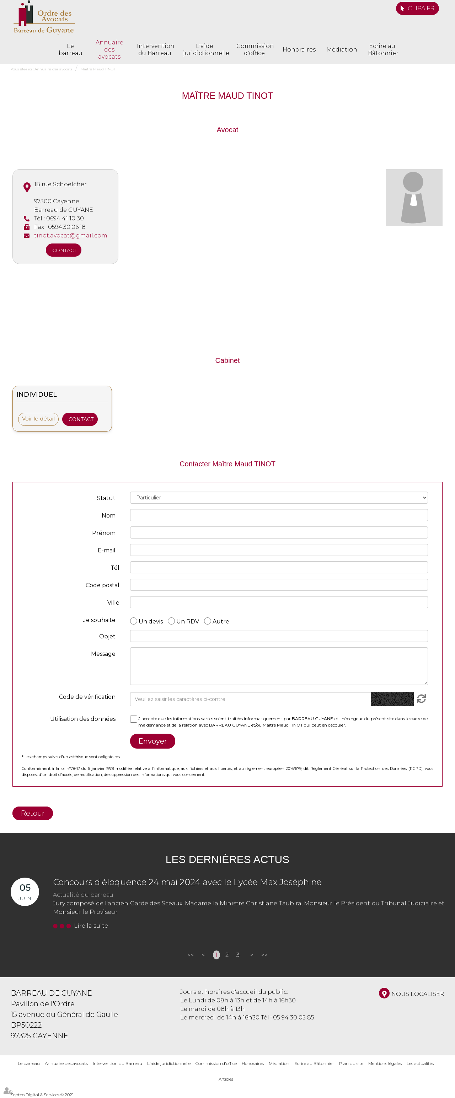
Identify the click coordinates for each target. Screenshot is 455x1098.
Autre (221, 621)
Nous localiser (417, 994)
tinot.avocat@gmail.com (70, 235)
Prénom (104, 533)
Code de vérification (87, 696)
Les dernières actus (227, 859)
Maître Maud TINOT (97, 69)
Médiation (341, 49)
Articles (226, 1079)
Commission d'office (254, 50)
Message (103, 653)
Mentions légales (385, 1063)
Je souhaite (99, 620)
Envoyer (152, 741)
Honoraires (299, 49)
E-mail (107, 550)
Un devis (151, 621)
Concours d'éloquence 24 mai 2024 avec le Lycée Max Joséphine (187, 882)
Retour (33, 813)
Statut (106, 498)
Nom (109, 515)
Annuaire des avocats (109, 49)
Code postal (102, 585)
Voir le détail (38, 418)
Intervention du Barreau (154, 50)
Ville (113, 602)
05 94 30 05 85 (293, 1017)
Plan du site (351, 1063)
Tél (115, 567)
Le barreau (70, 50)
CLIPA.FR (421, 8)
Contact (64, 250)
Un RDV (187, 621)
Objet (107, 636)
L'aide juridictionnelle (204, 50)
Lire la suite (91, 925)
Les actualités (420, 1063)
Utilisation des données (83, 719)
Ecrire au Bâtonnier (382, 50)
